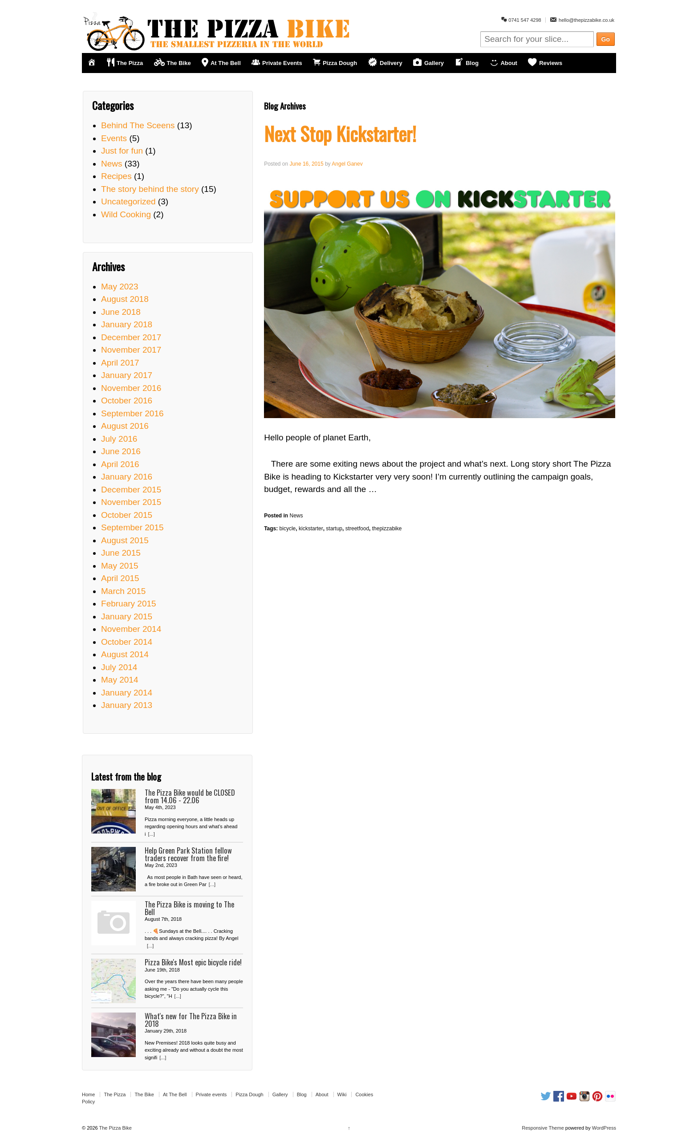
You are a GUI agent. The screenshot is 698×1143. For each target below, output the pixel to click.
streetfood (357, 528)
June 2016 (121, 451)
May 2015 (119, 565)
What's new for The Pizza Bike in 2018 (191, 1019)
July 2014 (119, 667)
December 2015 (131, 489)
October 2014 (126, 642)
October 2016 (126, 400)
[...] (151, 834)
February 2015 (128, 603)
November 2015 (131, 502)
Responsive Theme (543, 1128)
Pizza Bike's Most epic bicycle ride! (193, 962)
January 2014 (126, 692)
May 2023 (119, 286)
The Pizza (115, 1094)
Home (88, 1094)
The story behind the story (150, 189)
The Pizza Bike (115, 1128)
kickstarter (311, 528)
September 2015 (132, 527)
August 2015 (125, 540)
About (322, 1094)
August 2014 (125, 654)
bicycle (288, 528)
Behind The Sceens (138, 125)
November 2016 (131, 388)
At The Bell (175, 1094)
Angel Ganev (347, 164)
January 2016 (126, 476)
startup (334, 528)
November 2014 (131, 629)
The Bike (144, 1094)
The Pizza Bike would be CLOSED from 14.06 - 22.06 (190, 796)
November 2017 (131, 349)
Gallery (280, 1094)
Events (114, 138)
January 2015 (126, 616)
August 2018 (125, 299)
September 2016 (132, 413)
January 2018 (126, 324)
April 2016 (120, 464)
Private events (211, 1094)
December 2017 (131, 337)
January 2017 (126, 375)
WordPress (604, 1128)
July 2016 (119, 438)
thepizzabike (387, 528)
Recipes (116, 176)
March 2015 (123, 591)
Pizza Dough (249, 1094)
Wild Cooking (126, 214)
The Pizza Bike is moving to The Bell (189, 908)
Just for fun (122, 150)
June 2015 (121, 552)
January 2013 (126, 705)
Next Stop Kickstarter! (340, 133)
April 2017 (120, 362)
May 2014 (119, 679)
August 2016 (125, 426)
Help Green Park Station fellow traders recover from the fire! (188, 854)
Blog (302, 1094)
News (296, 516)
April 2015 (120, 578)
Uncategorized (128, 201)
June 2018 (121, 312)
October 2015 (126, 515)
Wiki (342, 1094)
